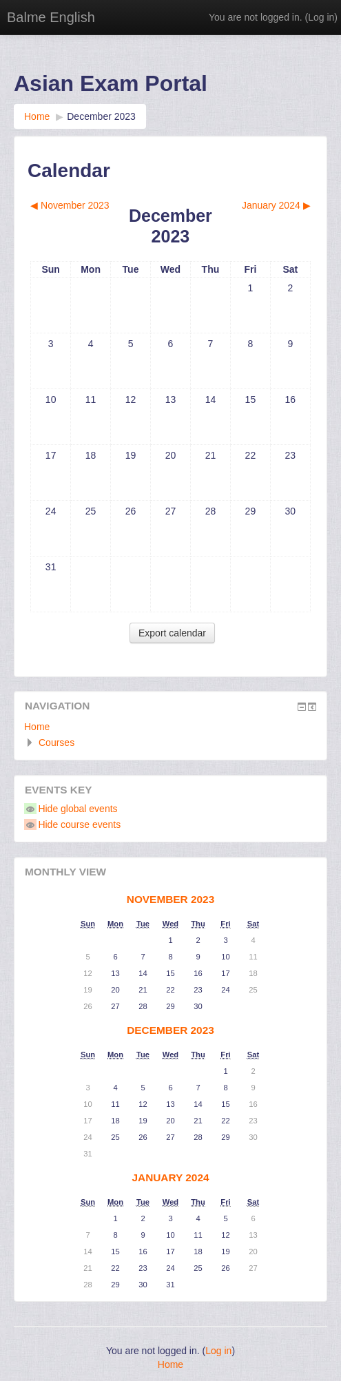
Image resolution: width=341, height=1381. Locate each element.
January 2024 (170, 1177)
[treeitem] (170, 727)
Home (37, 726)
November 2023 (170, 899)
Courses (56, 742)
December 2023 (101, 116)
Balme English (51, 17)
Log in (321, 17)
